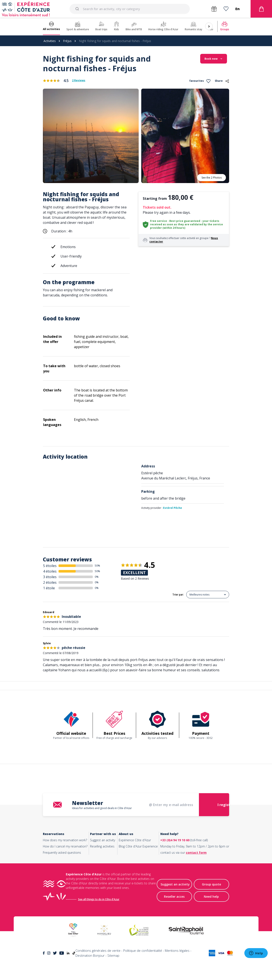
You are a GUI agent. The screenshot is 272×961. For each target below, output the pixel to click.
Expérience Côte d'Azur (135, 840)
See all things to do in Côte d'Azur (98, 899)
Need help (211, 896)
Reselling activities (102, 846)
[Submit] (78, 9)
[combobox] (129, 9)
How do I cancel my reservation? (65, 846)
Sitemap (113, 955)
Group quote (211, 884)
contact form (196, 852)
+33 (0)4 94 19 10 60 (174, 840)
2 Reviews (78, 80)
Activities (50, 41)
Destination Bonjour (90, 955)
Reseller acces (174, 896)
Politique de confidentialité (142, 950)
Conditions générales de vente (97, 950)
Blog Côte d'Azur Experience (138, 846)
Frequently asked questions (62, 852)
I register (226, 804)
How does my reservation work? (65, 840)
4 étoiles (50, 571)
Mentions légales (177, 950)
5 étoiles (50, 565)
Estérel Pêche (172, 508)
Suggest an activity (102, 840)
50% (97, 565)
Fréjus (67, 41)
